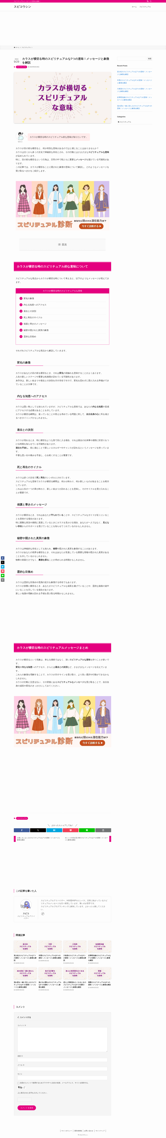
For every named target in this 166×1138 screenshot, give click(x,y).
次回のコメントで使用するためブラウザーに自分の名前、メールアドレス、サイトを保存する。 (54, 1083)
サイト (20, 1074)
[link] (42, 913)
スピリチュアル (21, 67)
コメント (22, 1025)
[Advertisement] (83, 28)
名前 (20, 1056)
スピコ (26, 913)
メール (21, 1065)
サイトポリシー (66, 1131)
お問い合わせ (88, 1131)
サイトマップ (100, 1131)
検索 (149, 58)
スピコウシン (22, 6)
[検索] (150, 1)
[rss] (147, 1)
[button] (22, 830)
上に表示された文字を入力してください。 (33, 1093)
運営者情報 (78, 1131)
